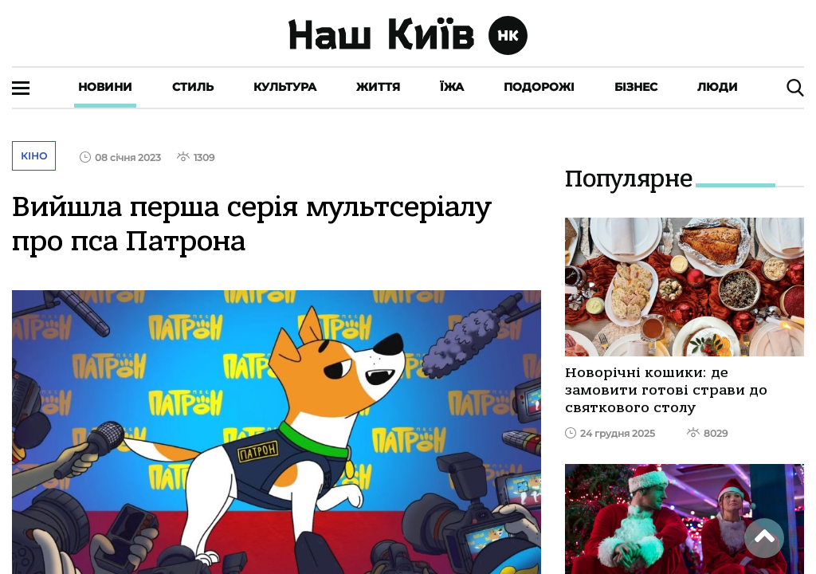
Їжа (452, 87)
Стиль (193, 87)
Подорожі (539, 87)
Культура (284, 87)
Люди (717, 87)
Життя (378, 87)
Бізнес (635, 87)
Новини (105, 87)
